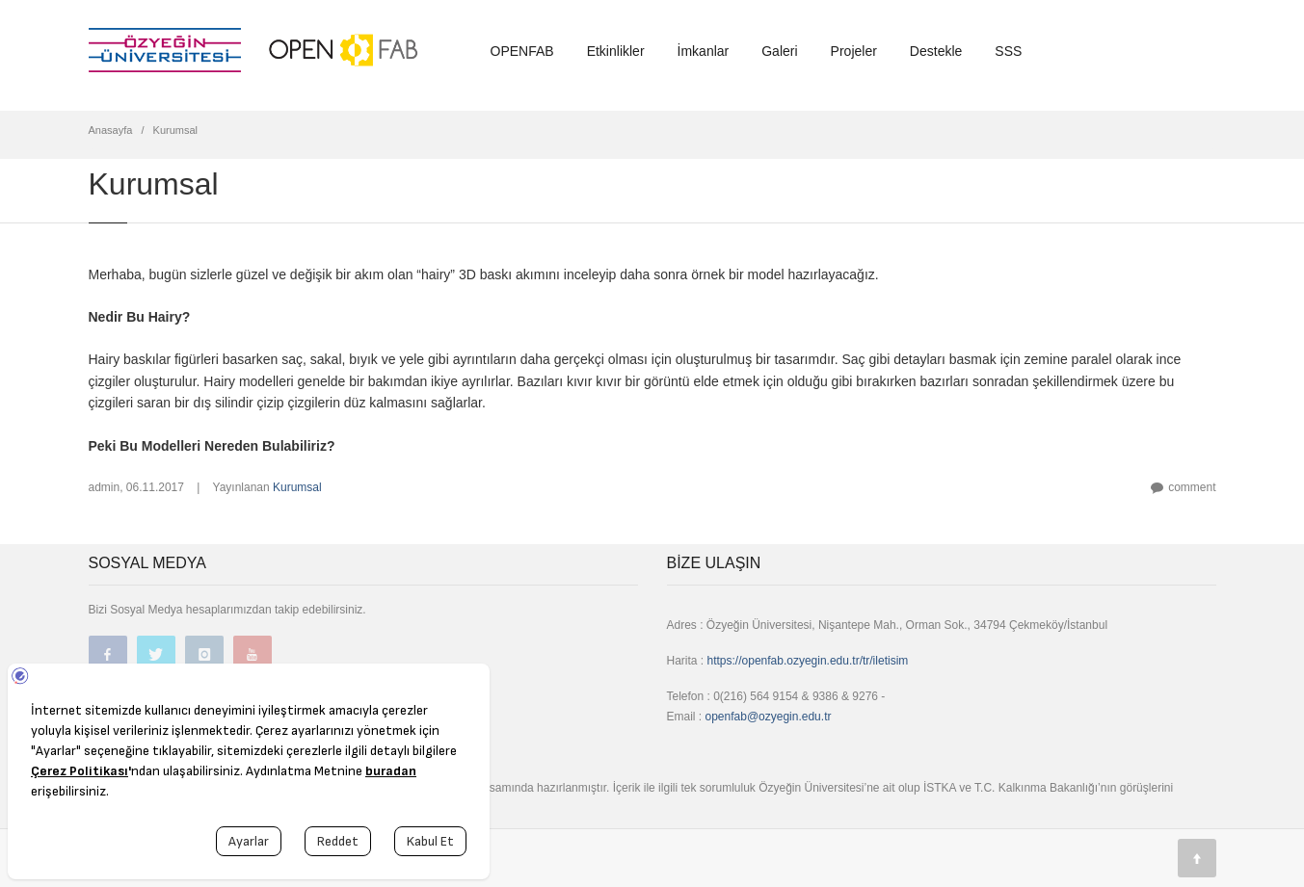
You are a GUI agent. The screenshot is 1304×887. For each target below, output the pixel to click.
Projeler (854, 51)
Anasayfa (111, 130)
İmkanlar (704, 51)
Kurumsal (297, 487)
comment (1191, 487)
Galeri (779, 51)
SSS (1008, 51)
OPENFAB (522, 51)
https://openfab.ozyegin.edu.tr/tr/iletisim (808, 660)
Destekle (936, 51)
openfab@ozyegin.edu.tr (768, 716)
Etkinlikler (616, 51)
